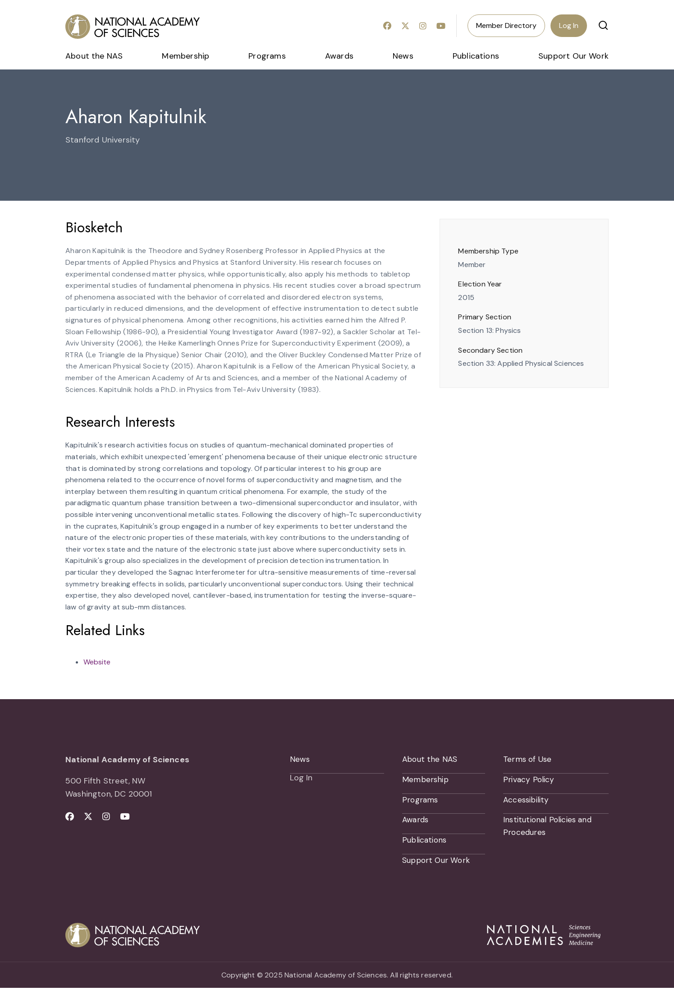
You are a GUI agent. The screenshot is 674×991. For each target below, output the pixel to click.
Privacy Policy (529, 780)
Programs (266, 56)
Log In (568, 25)
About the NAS (94, 56)
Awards (339, 56)
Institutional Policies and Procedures (549, 828)
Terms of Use (528, 759)
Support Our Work (573, 56)
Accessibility (527, 801)
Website (96, 662)
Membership (185, 56)
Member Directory (506, 25)
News (403, 56)
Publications (476, 56)
